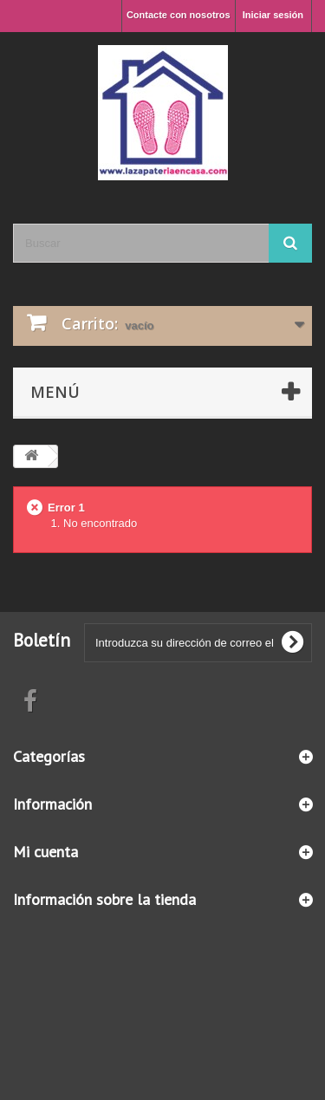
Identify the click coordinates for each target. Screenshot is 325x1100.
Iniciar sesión (273, 15)
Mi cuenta (45, 852)
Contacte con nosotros (179, 15)
